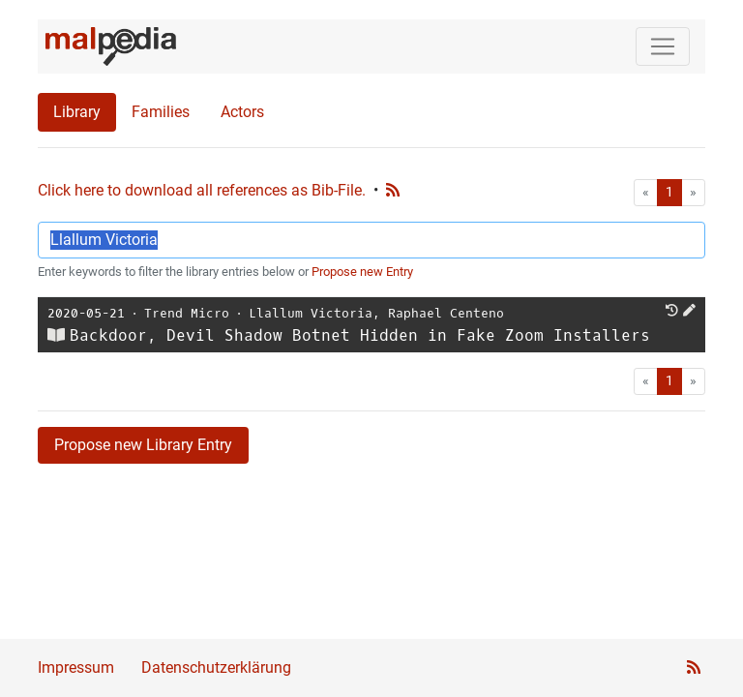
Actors (242, 112)
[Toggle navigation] (663, 46)
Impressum (76, 667)
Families (161, 112)
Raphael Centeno (446, 313)
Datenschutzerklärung (216, 667)
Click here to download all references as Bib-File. (202, 190)
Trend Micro (186, 313)
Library (77, 112)
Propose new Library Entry (143, 445)
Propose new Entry (362, 271)
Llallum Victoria (310, 313)
